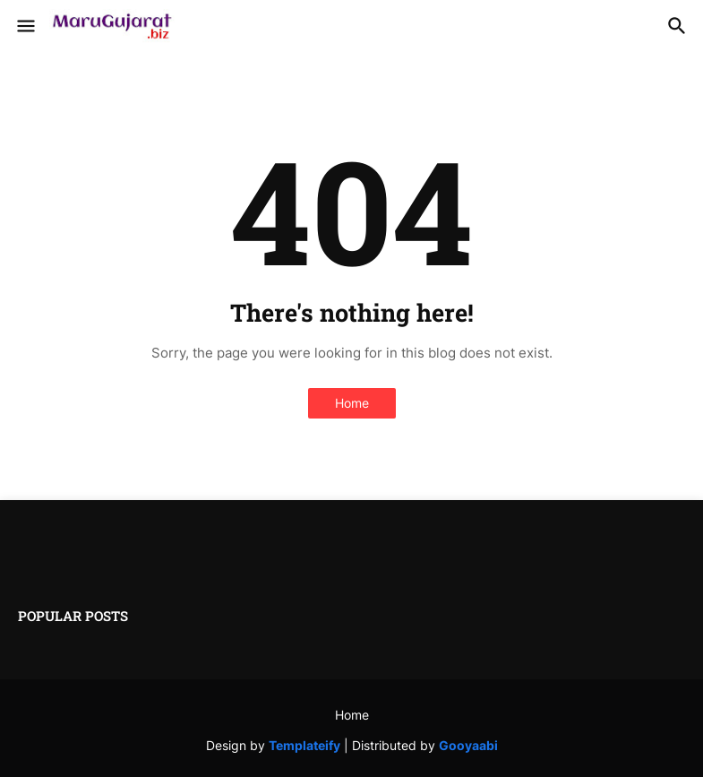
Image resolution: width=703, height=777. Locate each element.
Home (352, 402)
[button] (24, 27)
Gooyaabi (468, 745)
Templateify (304, 745)
